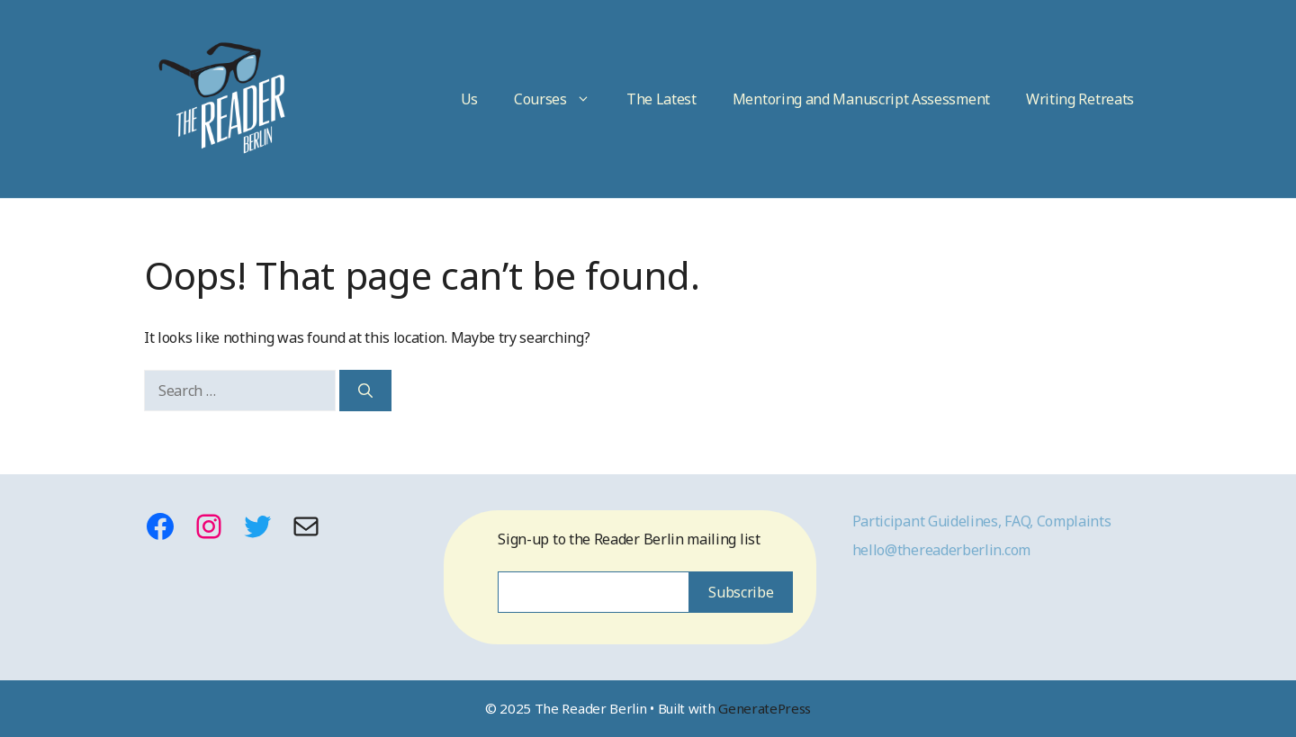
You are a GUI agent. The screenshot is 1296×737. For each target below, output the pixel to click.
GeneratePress (764, 708)
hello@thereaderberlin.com (941, 550)
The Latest (661, 99)
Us (469, 99)
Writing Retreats (1080, 99)
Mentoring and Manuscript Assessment (861, 99)
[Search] (365, 390)
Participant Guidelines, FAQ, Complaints (982, 521)
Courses (561, 99)
